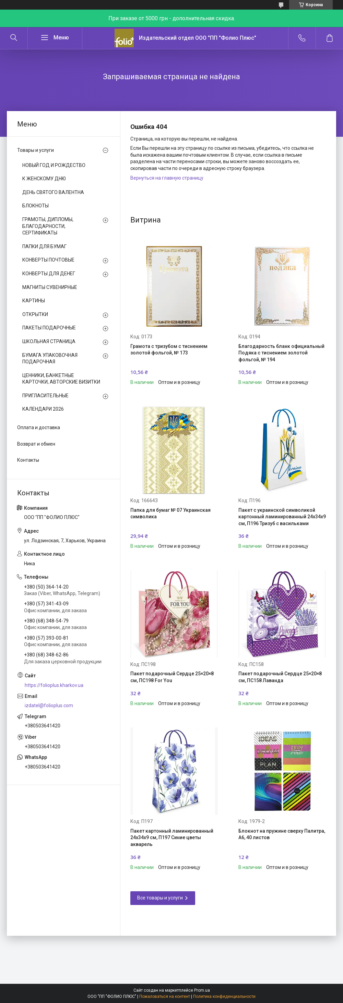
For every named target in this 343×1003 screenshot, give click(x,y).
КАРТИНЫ (33, 300)
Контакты (28, 460)
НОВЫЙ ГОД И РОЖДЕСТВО (53, 165)
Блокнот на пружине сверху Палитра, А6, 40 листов (281, 834)
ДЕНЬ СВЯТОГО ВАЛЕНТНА (53, 192)
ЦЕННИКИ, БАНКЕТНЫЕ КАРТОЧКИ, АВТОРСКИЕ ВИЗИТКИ (61, 379)
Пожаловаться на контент (164, 996)
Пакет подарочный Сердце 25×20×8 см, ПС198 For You (172, 677)
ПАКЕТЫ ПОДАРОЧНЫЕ (49, 327)
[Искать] (13, 38)
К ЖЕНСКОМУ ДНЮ (44, 178)
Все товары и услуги (160, 898)
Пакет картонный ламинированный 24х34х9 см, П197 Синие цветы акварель (171, 837)
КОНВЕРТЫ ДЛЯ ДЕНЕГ (48, 273)
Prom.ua (202, 990)
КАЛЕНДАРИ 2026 (43, 409)
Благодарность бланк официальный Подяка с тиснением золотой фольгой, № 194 (281, 352)
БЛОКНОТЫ (35, 205)
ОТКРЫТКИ (35, 314)
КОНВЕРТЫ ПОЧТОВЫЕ (48, 260)
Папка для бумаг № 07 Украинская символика (170, 513)
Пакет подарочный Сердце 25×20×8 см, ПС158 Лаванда (280, 677)
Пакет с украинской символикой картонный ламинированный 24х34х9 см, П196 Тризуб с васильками (282, 516)
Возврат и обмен (36, 444)
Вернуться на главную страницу (166, 178)
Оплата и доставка (38, 427)
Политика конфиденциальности (224, 996)
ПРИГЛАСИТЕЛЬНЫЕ (45, 395)
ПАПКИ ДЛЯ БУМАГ (44, 246)
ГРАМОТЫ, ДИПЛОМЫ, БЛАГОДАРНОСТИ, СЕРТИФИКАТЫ (47, 226)
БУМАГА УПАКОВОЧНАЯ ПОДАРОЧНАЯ (50, 358)
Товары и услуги (35, 150)
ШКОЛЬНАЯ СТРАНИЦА (48, 341)
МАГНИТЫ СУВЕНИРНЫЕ (49, 287)
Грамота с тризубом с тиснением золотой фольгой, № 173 (169, 349)
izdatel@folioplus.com (49, 705)
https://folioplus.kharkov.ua (54, 685)
